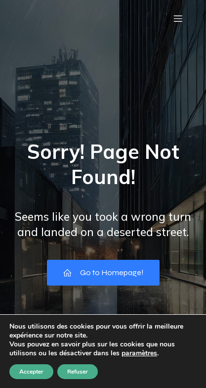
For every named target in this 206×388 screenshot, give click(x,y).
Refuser (77, 372)
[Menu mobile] (177, 18)
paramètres (139, 353)
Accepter (31, 372)
